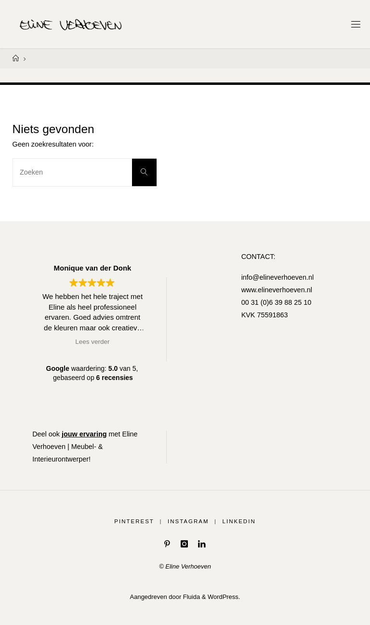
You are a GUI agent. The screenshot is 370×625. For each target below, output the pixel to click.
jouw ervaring (84, 434)
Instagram (188, 521)
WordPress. (224, 596)
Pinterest (134, 521)
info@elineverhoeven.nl (277, 277)
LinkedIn (239, 521)
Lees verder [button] (92, 341)
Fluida (190, 596)
